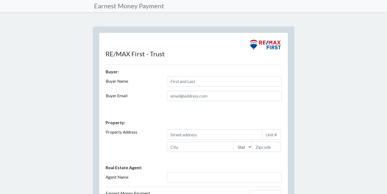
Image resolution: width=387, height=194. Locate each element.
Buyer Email (116, 95)
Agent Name (117, 177)
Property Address (121, 132)
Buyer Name (117, 81)
